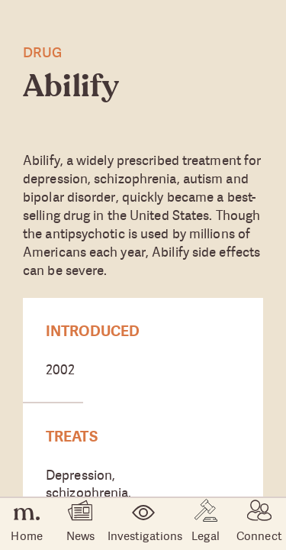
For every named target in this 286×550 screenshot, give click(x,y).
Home (26, 524)
